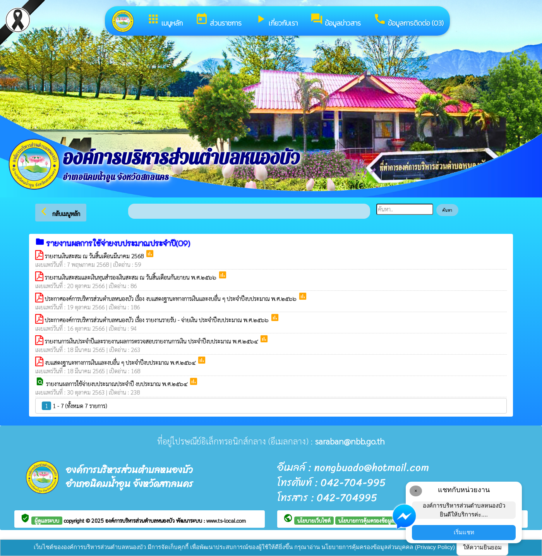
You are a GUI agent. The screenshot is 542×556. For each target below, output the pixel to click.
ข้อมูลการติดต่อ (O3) (408, 20)
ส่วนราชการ (218, 20)
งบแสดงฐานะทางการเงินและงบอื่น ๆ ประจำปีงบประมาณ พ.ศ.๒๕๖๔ (121, 362)
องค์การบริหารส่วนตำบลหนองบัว (140, 520)
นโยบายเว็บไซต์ (314, 520)
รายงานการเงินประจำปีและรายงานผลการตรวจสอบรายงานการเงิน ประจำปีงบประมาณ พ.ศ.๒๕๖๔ (152, 341)
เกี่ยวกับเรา (276, 20)
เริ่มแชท (464, 532)
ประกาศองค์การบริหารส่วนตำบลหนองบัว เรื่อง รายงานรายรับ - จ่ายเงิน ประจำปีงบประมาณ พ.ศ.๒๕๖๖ (157, 319)
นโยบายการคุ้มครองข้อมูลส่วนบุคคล (377, 520)
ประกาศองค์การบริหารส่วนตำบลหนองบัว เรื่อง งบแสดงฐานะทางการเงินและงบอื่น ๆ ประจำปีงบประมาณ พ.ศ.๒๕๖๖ (171, 298)
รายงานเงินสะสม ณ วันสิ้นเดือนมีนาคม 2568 (95, 255)
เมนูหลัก (165, 20)
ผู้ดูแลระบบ (46, 520)
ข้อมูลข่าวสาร (335, 20)
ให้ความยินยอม (482, 547)
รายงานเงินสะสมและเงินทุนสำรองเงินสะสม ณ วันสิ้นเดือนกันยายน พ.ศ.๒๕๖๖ (131, 277)
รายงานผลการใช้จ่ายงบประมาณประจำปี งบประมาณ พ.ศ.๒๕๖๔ (117, 383)
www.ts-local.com (226, 520)
